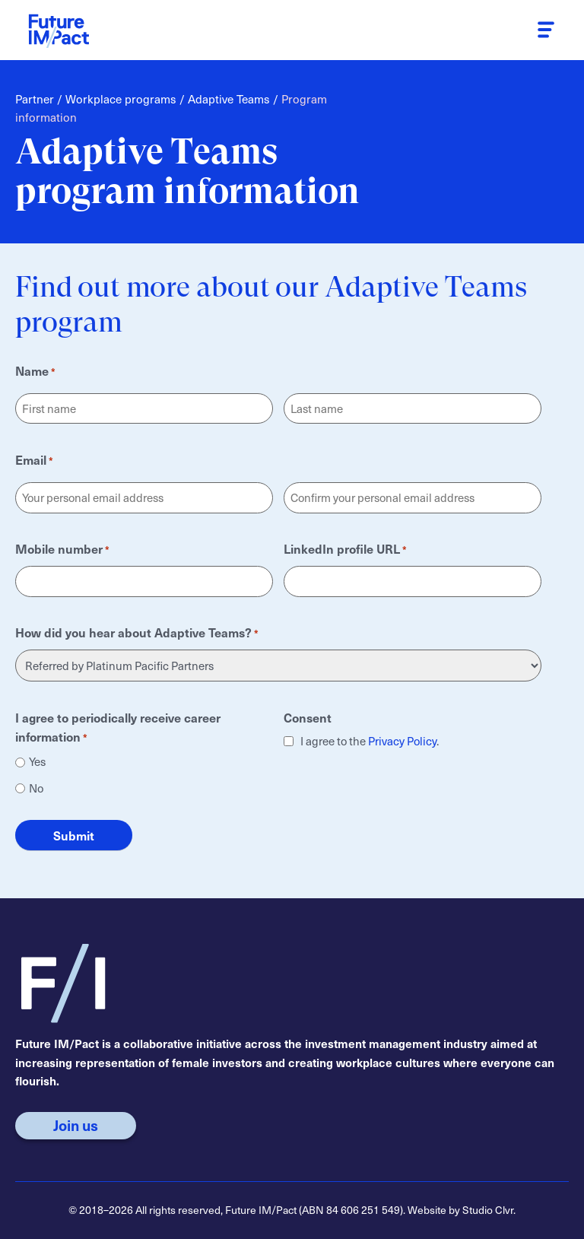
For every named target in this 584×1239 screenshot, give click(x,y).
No (36, 788)
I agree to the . (369, 741)
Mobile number (62, 548)
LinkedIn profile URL (345, 548)
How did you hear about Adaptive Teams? (137, 631)
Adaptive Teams (229, 98)
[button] (545, 30)
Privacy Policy (402, 740)
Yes (37, 762)
